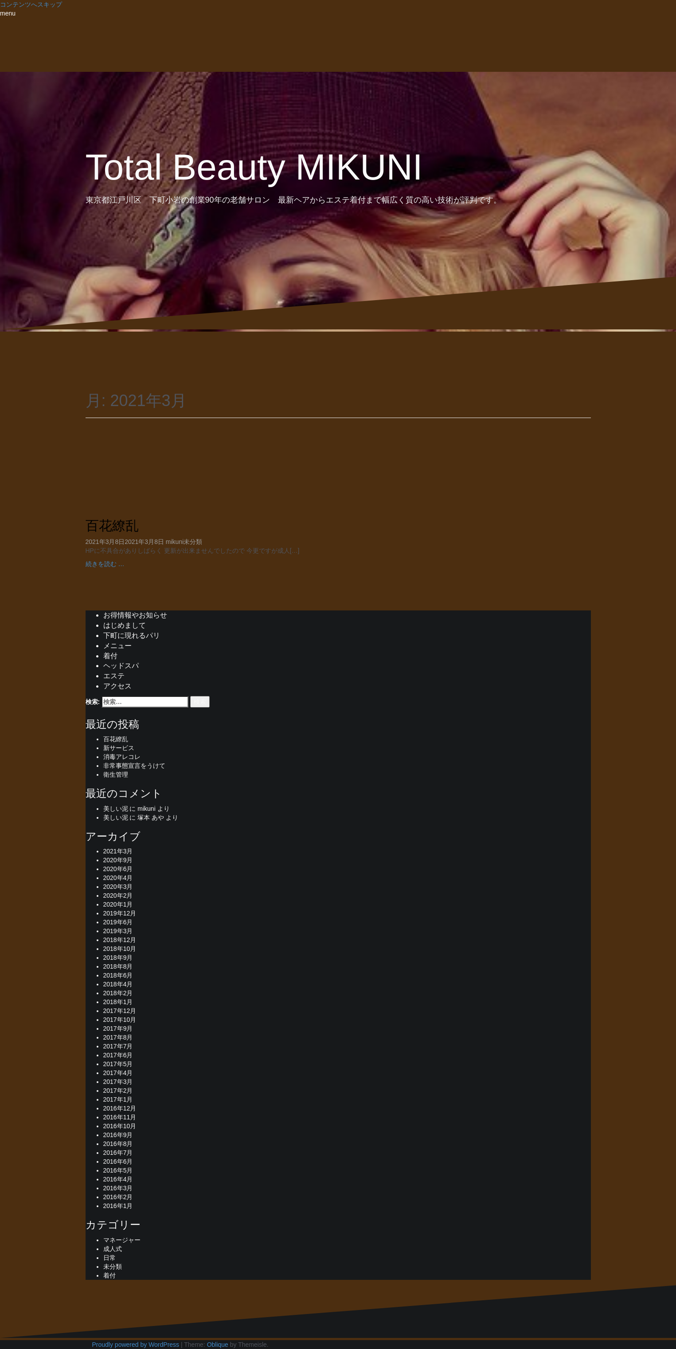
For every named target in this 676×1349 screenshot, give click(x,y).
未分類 (193, 541)
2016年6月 (118, 1161)
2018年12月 (120, 939)
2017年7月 (118, 1046)
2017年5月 (118, 1063)
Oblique (217, 1344)
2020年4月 (118, 877)
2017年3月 (118, 1081)
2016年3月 (118, 1188)
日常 (109, 1257)
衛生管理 (115, 774)
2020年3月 (118, 886)
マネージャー (122, 1239)
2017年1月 (118, 1099)
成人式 (112, 1248)
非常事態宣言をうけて (134, 765)
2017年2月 (118, 1090)
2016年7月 (118, 1152)
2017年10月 (120, 1019)
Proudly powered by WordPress (136, 1344)
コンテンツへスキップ (31, 4)
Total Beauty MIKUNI (254, 167)
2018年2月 (118, 993)
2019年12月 (120, 913)
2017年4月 (118, 1072)
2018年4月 (118, 984)
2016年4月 (118, 1179)
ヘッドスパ (121, 665)
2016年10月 (120, 1126)
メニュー (117, 645)
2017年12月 (120, 1010)
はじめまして (124, 625)
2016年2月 (118, 1196)
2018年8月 (118, 966)
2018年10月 (120, 948)
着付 (110, 656)
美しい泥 (115, 808)
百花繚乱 (112, 525)
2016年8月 (118, 1143)
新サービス (118, 747)
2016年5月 (118, 1170)
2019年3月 (118, 931)
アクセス (117, 686)
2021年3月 (118, 851)
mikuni (175, 541)
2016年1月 (118, 1205)
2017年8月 (118, 1037)
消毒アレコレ (122, 756)
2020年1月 (118, 904)
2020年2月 (118, 895)
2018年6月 (118, 975)
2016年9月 (118, 1134)
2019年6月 (118, 922)
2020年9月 (118, 860)
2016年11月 (120, 1117)
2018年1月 (118, 1001)
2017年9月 (118, 1028)
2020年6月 (118, 868)
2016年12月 (120, 1108)
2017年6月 (118, 1055)
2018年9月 (118, 957)
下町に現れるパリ (131, 635)
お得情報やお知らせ (135, 615)
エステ (114, 676)
